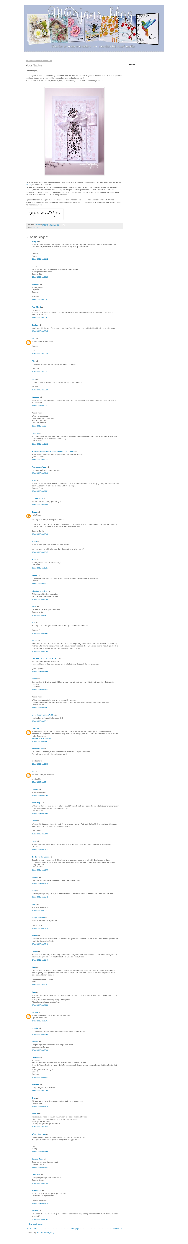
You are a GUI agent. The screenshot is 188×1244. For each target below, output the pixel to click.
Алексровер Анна (39, 467)
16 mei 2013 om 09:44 (40, 426)
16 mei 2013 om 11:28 (40, 473)
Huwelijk (34, 227)
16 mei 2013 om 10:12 (40, 460)
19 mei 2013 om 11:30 (40, 1204)
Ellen (34, 480)
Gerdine (35, 325)
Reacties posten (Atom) (45, 1233)
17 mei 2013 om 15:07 (40, 1021)
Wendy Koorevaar (39, 1134)
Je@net (35, 1012)
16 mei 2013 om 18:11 (40, 721)
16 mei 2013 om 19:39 (40, 764)
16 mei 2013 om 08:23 (40, 277)
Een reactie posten (36, 1224)
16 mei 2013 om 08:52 (40, 300)
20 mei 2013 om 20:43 (40, 1219)
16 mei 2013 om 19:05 (40, 741)
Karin (34, 841)
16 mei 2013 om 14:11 (40, 615)
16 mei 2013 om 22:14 (40, 883)
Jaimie (34, 512)
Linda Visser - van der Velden (43, 715)
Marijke (35, 241)
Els (33, 266)
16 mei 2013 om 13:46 (40, 599)
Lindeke (35, 1028)
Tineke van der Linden (40, 857)
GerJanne (36, 1057)
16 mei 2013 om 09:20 (40, 390)
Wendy (28, 185)
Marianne (35, 397)
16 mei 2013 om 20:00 (40, 795)
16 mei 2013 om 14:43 (40, 633)
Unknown (35, 728)
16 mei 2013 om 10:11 (40, 444)
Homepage (75, 1229)
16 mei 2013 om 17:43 (40, 690)
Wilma (34, 541)
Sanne (34, 821)
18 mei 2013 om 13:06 (40, 1152)
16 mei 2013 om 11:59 (40, 505)
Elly (33, 622)
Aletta (34, 607)
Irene (34, 379)
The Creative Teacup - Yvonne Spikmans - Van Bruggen (53, 451)
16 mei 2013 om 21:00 (40, 814)
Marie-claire (36, 1191)
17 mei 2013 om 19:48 (40, 1034)
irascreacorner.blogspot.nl (41, 738)
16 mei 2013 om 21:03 (40, 834)
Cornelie (35, 789)
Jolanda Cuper (37, 1159)
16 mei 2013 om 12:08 (40, 534)
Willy (34, 891)
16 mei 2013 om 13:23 (40, 584)
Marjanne (35, 1085)
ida (33, 771)
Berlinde (35, 1042)
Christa (35, 951)
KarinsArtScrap (38, 749)
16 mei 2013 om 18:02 (40, 708)
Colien (34, 679)
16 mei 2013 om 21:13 (40, 850)
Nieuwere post (32, 1229)
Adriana (35, 877)
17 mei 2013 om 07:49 (40, 944)
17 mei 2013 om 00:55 (40, 910)
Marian (34, 575)
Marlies (35, 936)
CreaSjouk (36, 1175)
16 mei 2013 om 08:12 (40, 259)
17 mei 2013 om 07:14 (40, 928)
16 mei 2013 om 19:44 (40, 782)
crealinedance (37, 498)
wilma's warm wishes (40, 591)
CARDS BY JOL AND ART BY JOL (45, 658)
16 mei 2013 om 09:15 (40, 354)
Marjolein (35, 284)
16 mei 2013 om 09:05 (40, 331)
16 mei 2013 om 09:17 (40, 372)
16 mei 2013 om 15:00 (40, 651)
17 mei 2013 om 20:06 (40, 1050)
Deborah (35, 433)
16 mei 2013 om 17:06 (40, 672)
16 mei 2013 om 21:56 (40, 870)
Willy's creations (38, 918)
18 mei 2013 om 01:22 (40, 1127)
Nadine (34, 640)
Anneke (35, 1114)
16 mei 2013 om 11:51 (40, 491)
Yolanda (35, 1211)
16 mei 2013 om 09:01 (40, 318)
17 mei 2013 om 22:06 (40, 1091)
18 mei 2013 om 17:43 (40, 1167)
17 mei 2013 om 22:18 (40, 1106)
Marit (34, 967)
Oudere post (117, 1229)
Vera (33, 338)
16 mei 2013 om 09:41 (40, 406)
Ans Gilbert (36, 307)
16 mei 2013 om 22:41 (40, 897)
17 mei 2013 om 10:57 (40, 985)
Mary (34, 992)
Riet (33, 361)
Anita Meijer (36, 803)
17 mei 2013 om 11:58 (40, 1005)
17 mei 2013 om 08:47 (40, 960)
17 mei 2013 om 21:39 (40, 1077)
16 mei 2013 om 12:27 (40, 552)
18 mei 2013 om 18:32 (40, 1183)
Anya (34, 904)
